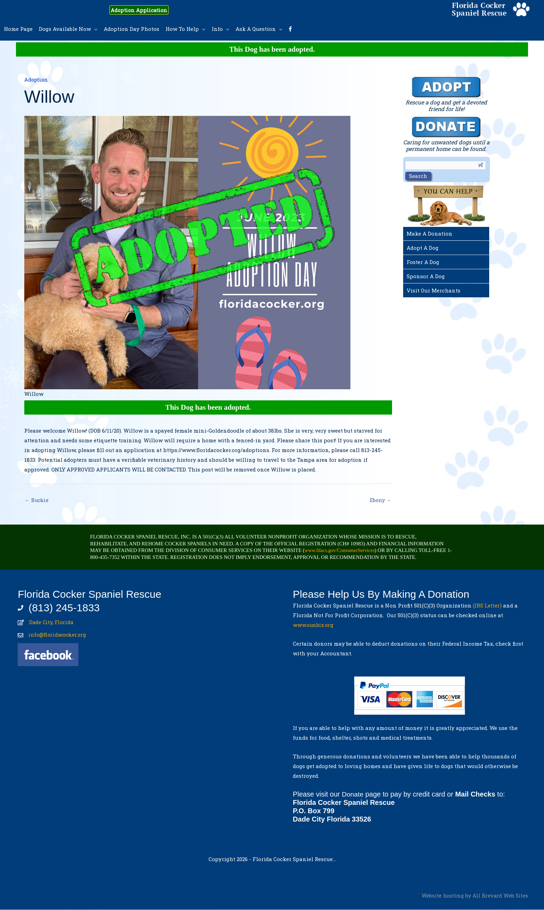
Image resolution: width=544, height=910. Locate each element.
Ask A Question (256, 28)
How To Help (182, 28)
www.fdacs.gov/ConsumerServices (341, 550)
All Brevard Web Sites (500, 896)
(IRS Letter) (487, 605)
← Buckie (37, 500)
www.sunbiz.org (315, 625)
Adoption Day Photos (131, 28)
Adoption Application (144, 10)
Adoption (36, 79)
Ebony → (380, 500)
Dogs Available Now (65, 28)
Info (217, 28)
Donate (353, 794)
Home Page (18, 28)
